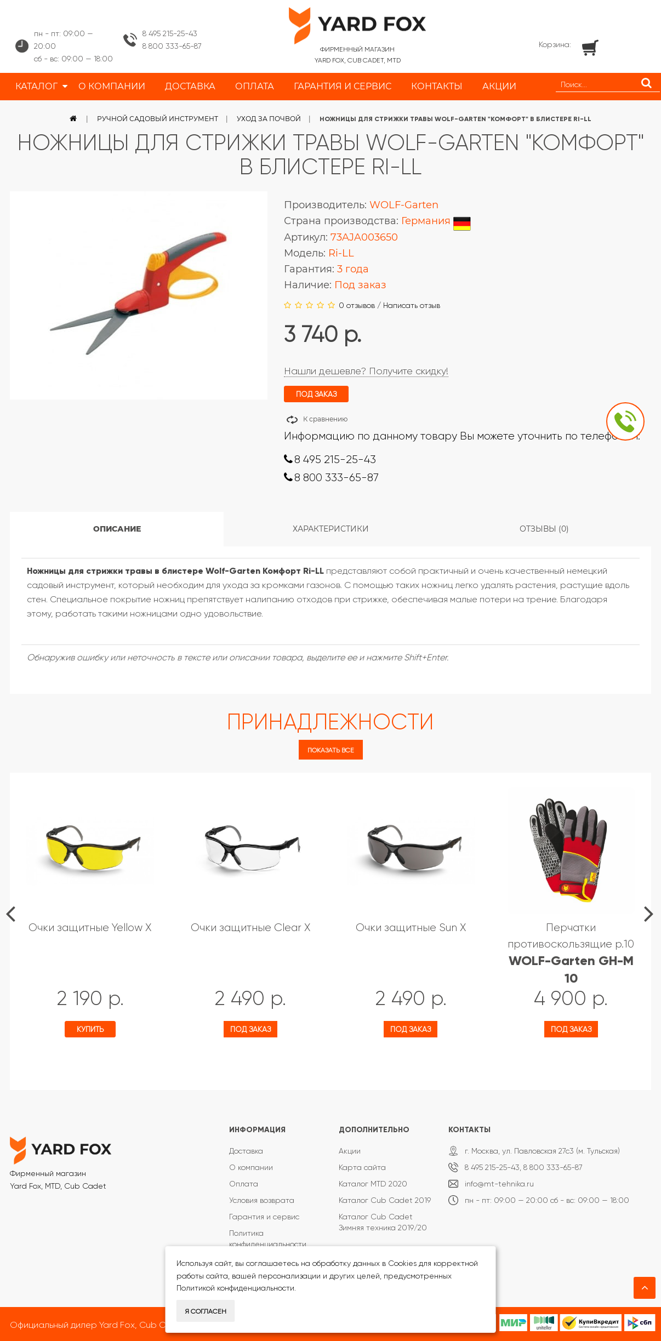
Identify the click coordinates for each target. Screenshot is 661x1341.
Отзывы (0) (544, 529)
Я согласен (205, 1311)
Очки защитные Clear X (250, 927)
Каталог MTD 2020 (373, 1183)
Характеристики (331, 529)
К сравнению (325, 419)
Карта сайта (362, 1167)
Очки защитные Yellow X (90, 927)
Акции (350, 1150)
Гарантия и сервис (264, 1216)
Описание (117, 529)
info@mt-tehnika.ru (499, 1183)
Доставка (246, 1150)
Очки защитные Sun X (411, 927)
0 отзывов (357, 305)
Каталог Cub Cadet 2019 (385, 1200)
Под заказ (250, 1029)
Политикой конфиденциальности (235, 1287)
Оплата (243, 1183)
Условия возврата (261, 1200)
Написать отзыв (411, 305)
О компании (251, 1167)
